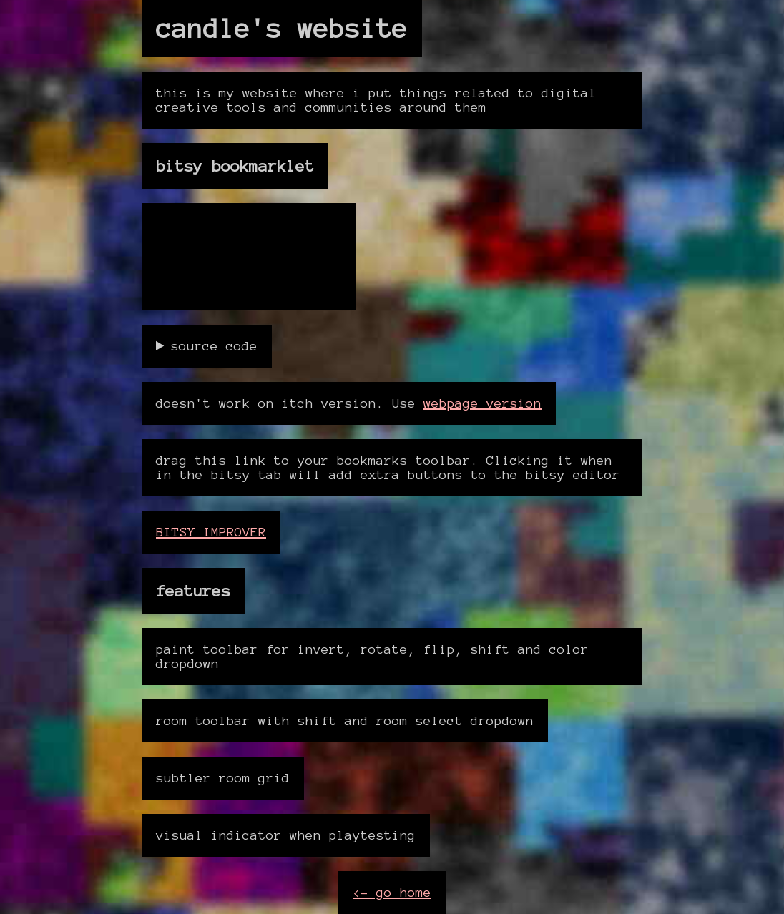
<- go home (392, 892)
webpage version (482, 403)
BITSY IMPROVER (211, 532)
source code (214, 346)
